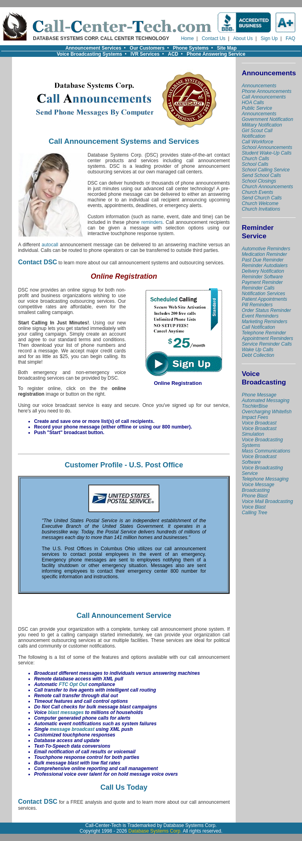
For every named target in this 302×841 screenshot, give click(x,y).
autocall (50, 244)
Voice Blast (254, 507)
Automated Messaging (265, 400)
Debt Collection (258, 355)
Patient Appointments (264, 299)
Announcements (259, 86)
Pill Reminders (257, 305)
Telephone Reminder (264, 333)
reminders (152, 222)
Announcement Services (93, 48)
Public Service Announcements (259, 111)
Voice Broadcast (259, 423)
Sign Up (269, 38)
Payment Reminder (262, 282)
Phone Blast (255, 496)
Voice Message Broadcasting (258, 487)
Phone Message (259, 395)
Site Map (226, 48)
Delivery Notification (263, 271)
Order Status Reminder (266, 310)
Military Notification (262, 125)
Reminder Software (262, 277)
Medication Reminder (264, 254)
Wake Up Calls (257, 349)
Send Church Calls (262, 198)
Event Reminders (260, 316)
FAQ (290, 38)
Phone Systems (191, 48)
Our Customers (147, 48)
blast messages (65, 712)
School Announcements (267, 147)
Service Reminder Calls (267, 344)
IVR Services (145, 54)
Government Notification (267, 119)
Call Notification (258, 327)
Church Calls (255, 158)
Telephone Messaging (265, 479)
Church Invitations (261, 209)
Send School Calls (261, 175)
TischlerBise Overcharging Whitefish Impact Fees (267, 411)
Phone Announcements (266, 91)
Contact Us (213, 38)
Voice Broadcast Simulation (259, 431)
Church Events (257, 192)
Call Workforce (257, 142)
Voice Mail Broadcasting (267, 501)
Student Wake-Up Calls (267, 153)
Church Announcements (267, 186)
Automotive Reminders (266, 248)
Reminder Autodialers (265, 265)
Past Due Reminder (263, 260)
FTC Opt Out (73, 684)
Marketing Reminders (264, 321)
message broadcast (72, 729)
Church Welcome (260, 203)
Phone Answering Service (216, 54)
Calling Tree (254, 512)
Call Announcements (264, 97)
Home (187, 38)
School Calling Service (266, 170)
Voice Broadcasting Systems (89, 54)
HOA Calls (253, 102)
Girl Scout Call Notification (257, 133)
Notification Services (263, 293)
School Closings (259, 181)
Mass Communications (266, 451)
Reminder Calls (258, 288)
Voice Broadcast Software (259, 459)
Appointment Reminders (267, 338)
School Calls (255, 164)
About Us (242, 38)
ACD (173, 54)
